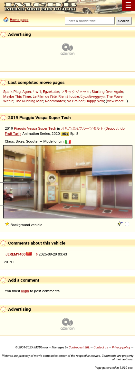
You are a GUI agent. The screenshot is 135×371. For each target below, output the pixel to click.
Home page (19, 19)
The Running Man (29, 101)
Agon (26, 91)
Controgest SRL (79, 347)
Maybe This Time (17, 96)
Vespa (32, 128)
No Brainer (75, 101)
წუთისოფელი (93, 96)
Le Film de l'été (45, 96)
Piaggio (20, 128)
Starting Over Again (107, 91)
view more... (117, 101)
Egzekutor (51, 91)
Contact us (100, 347)
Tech (52, 128)
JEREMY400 (15, 254)
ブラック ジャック (75, 91)
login (25, 291)
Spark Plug (12, 91)
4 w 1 (37, 91)
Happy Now (94, 101)
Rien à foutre (68, 96)
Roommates (55, 101)
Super (42, 128)
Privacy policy (121, 347)
